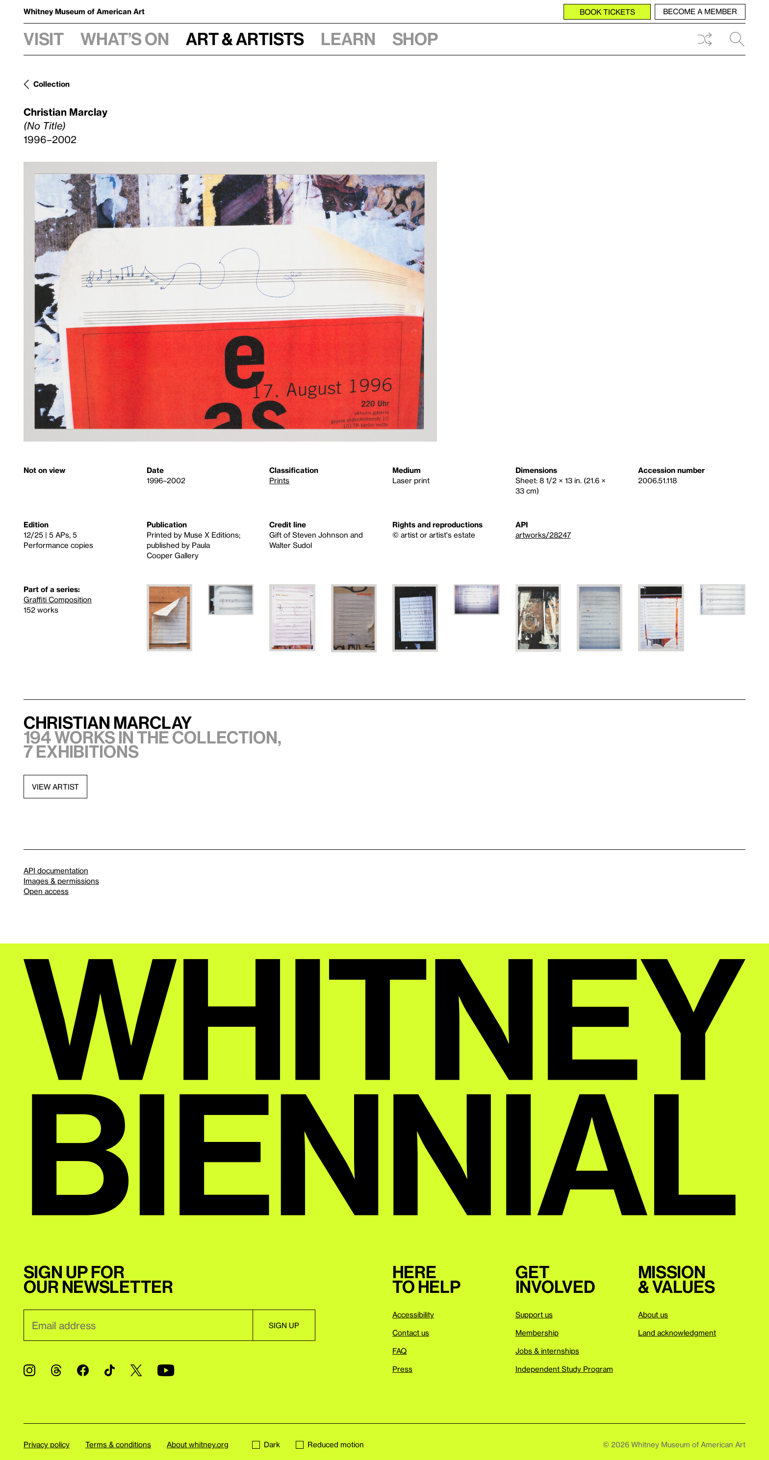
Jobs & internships (547, 1350)
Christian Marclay (65, 112)
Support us (534, 1314)
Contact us (410, 1332)
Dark (266, 1444)
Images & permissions (61, 880)
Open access (46, 891)
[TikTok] (110, 1370)
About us (653, 1314)
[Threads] (56, 1370)
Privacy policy (47, 1444)
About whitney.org (198, 1444)
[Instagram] (29, 1370)
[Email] (138, 1325)
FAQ (399, 1350)
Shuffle (705, 39)
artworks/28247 (543, 534)
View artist (55, 786)
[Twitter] (136, 1370)
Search (737, 39)
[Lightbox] (230, 302)
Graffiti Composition (58, 599)
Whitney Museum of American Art (84, 11)
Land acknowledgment (677, 1332)
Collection (51, 83)
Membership (537, 1332)
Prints (279, 480)
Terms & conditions (118, 1444)
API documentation (56, 870)
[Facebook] (83, 1370)
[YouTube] (166, 1370)
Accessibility (413, 1314)
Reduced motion (330, 1444)
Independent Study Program (564, 1368)
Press (402, 1368)
